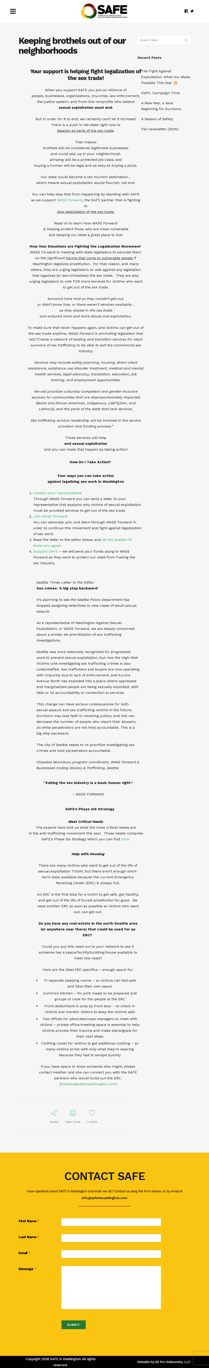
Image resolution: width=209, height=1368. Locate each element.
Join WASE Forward (50, 516)
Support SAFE (45, 551)
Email (24, 1253)
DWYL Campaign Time (160, 93)
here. (125, 839)
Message (27, 1269)
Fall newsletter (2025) (159, 129)
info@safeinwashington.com (104, 1198)
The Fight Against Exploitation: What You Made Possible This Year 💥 (165, 77)
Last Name (29, 1237)
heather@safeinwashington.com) (89, 1084)
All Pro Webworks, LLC (172, 1362)
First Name (29, 1221)
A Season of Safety (157, 119)
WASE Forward (69, 200)
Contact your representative (57, 493)
